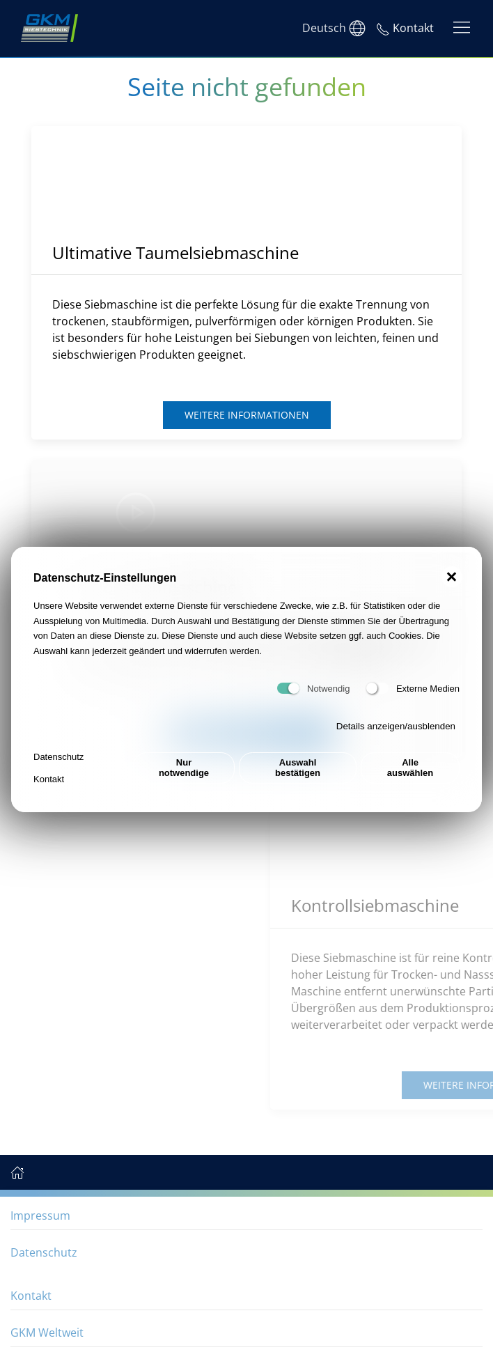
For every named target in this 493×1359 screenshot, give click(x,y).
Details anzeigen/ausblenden (395, 726)
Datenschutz (58, 757)
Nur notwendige (184, 767)
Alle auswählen (410, 767)
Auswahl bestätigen (297, 767)
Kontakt (48, 779)
